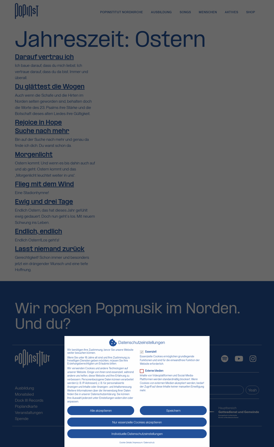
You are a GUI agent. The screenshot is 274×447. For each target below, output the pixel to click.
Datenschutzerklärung (103, 392)
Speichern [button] (173, 409)
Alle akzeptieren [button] (101, 409)
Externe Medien (153, 369)
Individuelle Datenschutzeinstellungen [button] (137, 432)
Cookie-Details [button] (125, 440)
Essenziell (149, 349)
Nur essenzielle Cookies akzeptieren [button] (137, 420)
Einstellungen (106, 396)
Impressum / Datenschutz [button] (144, 440)
